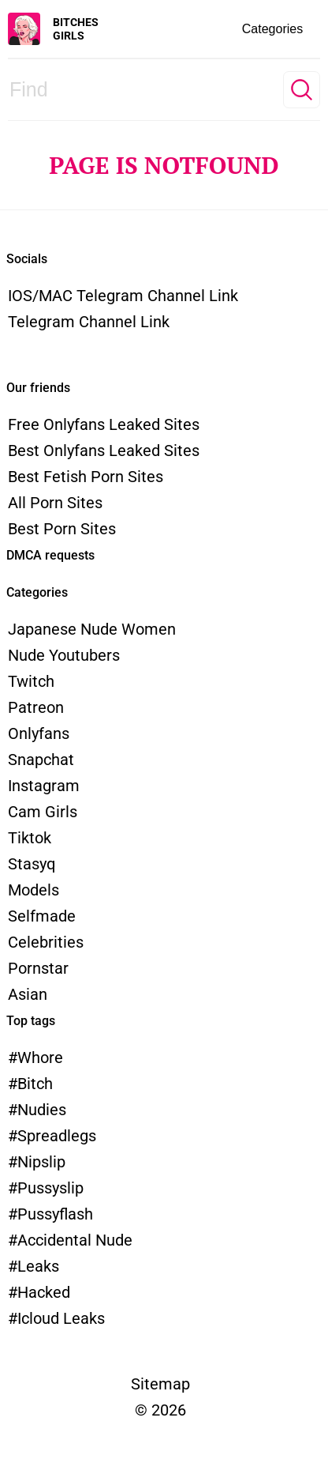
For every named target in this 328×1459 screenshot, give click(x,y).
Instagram (44, 785)
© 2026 (160, 1410)
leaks (38, 1266)
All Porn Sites (55, 502)
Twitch (31, 681)
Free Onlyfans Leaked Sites (103, 424)
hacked (43, 1292)
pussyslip (50, 1187)
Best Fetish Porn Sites (85, 476)
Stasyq (31, 863)
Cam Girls (42, 811)
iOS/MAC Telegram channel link (123, 295)
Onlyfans (38, 733)
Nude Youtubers (64, 655)
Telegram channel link (89, 321)
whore (40, 1057)
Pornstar (38, 968)
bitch (35, 1083)
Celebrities (46, 942)
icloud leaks (61, 1318)
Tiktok (29, 837)
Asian (27, 994)
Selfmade (42, 916)
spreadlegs (56, 1135)
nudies (41, 1109)
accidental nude (74, 1240)
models (33, 889)
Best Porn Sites (62, 528)
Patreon (36, 707)
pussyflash (55, 1214)
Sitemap (160, 1383)
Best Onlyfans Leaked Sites (103, 450)
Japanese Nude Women (92, 629)
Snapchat (41, 759)
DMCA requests (50, 555)
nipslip (41, 1161)
